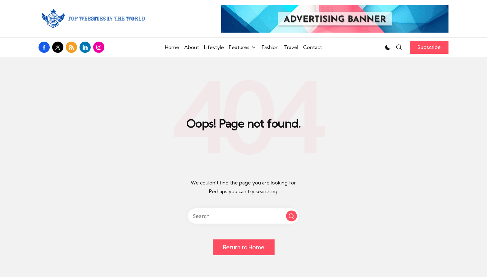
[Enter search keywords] (243, 216)
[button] (429, 47)
